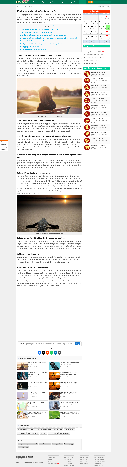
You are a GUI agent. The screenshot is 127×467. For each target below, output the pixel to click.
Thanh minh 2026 (23, 430)
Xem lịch (3, 142)
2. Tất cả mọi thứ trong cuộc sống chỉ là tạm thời (36, 32)
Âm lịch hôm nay (23, 444)
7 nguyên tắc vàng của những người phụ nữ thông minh (38, 373)
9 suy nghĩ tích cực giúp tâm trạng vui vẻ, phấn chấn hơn (37, 393)
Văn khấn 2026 (53, 463)
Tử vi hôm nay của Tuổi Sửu (98, 79)
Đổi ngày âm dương (45, 444)
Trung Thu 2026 (34, 430)
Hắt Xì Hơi (43, 433)
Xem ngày (3, 144)
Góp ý (49, 461)
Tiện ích (75, 2)
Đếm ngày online (23, 447)
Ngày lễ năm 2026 (69, 465)
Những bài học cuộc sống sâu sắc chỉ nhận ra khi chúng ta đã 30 (69, 373)
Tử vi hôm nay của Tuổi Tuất (98, 139)
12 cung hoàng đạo (52, 2)
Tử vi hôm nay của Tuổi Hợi (98, 145)
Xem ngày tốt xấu (57, 444)
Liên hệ (50, 459)
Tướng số (61, 2)
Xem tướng (4, 147)
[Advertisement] (49, 300)
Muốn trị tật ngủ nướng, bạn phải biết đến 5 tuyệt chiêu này (37, 413)
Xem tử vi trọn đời (84, 463)
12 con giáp (41, 2)
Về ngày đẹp (51, 457)
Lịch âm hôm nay (69, 457)
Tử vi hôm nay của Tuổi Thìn (98, 99)
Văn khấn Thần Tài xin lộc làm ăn (95, 57)
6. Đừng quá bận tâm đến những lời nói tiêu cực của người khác (41, 44)
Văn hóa (82, 2)
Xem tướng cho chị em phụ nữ (94, 60)
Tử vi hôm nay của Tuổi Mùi (98, 119)
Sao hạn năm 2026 (99, 463)
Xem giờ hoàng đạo (99, 459)
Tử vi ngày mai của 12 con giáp (94, 55)
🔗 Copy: (21, 343)
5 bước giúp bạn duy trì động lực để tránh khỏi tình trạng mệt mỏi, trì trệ (70, 383)
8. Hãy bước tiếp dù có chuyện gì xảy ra (33, 49)
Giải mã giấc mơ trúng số (93, 63)
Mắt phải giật (22, 433)
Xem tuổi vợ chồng (33, 433)
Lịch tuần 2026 (68, 459)
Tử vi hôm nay (83, 459)
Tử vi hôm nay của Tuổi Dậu (98, 132)
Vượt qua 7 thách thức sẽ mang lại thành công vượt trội (69, 363)
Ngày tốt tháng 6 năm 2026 (95, 52)
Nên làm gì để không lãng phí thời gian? (37, 383)
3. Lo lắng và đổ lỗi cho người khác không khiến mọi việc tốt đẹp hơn (43, 35)
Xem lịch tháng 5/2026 (92, 49)
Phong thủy (68, 2)
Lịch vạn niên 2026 (46, 430)
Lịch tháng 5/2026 (69, 461)
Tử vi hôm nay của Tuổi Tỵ (98, 105)
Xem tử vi (3, 149)
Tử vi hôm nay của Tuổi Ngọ (98, 112)
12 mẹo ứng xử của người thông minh (37, 403)
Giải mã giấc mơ (53, 433)
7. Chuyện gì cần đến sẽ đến (29, 47)
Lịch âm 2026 (34, 444)
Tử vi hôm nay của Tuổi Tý (98, 72)
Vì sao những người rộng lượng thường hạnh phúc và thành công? (69, 413)
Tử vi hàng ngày (68, 444)
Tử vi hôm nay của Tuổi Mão (98, 92)
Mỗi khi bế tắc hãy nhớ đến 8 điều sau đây (37, 363)
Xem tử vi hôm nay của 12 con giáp (95, 68)
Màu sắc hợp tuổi (64, 433)
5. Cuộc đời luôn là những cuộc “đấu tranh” (34, 41)
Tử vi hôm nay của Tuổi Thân (98, 125)
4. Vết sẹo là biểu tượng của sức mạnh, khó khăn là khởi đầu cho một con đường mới (48, 38)
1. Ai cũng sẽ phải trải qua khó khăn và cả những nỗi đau (39, 29)
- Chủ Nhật (104, 7)
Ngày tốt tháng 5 (69, 430)
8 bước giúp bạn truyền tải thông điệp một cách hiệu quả (69, 393)
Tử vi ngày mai (58, 430)
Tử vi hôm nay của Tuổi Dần (98, 85)
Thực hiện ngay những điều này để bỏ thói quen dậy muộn (69, 403)
